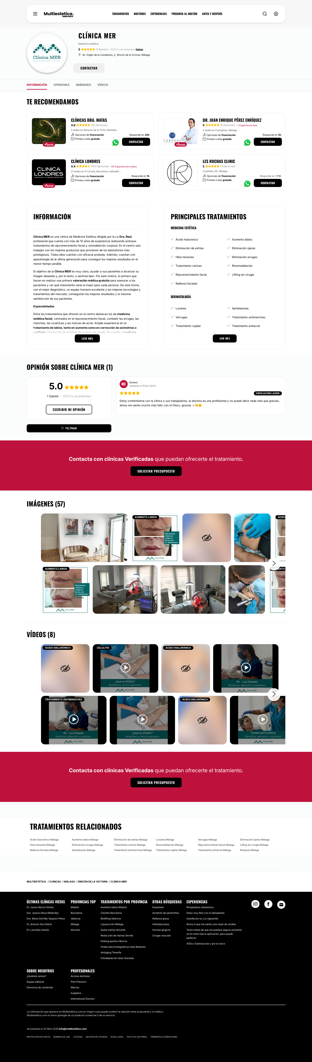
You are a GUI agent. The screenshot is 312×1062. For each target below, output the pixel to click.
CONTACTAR (89, 68)
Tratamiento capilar (188, 326)
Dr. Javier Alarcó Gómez (40, 907)
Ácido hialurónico (187, 239)
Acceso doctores (80, 976)
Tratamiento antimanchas (248, 317)
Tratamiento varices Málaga (129, 844)
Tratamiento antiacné (246, 326)
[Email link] (281, 905)
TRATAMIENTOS (120, 14)
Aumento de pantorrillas (165, 912)
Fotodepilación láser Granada (117, 958)
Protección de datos (38, 1037)
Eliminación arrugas (244, 257)
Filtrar (69, 428)
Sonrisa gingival (161, 929)
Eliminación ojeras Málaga (255, 839)
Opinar (139, 49)
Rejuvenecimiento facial (191, 274)
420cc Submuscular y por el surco (206, 943)
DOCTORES (140, 14)
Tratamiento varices (189, 265)
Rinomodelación (242, 265)
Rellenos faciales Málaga (44, 850)
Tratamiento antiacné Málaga (214, 850)
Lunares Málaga (165, 839)
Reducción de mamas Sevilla (117, 935)
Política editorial (137, 1037)
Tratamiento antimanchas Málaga (133, 850)
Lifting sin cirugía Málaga (254, 844)
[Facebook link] (268, 905)
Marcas (75, 987)
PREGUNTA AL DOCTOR (184, 14)
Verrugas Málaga (207, 839)
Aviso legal (117, 1037)
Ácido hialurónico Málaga (44, 839)
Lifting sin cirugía (243, 274)
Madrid (75, 907)
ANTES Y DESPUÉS (212, 14)
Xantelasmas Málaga (83, 850)
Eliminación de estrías (190, 248)
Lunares (181, 308)
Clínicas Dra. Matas (89, 120)
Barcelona (76, 912)
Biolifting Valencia (111, 918)
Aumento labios (242, 239)
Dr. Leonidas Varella (38, 929)
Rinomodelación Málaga (169, 844)
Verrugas (181, 317)
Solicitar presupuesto (156, 471)
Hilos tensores (185, 257)
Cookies (77, 1037)
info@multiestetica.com (72, 1028)
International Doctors (82, 998)
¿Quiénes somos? (36, 976)
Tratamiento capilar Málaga (171, 850)
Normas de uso (61, 1037)
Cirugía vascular (161, 935)
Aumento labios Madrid (113, 907)
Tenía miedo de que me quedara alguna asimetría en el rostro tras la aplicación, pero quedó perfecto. (214, 933)
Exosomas (158, 907)
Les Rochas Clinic (219, 161)
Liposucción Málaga (112, 924)
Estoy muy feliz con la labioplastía (206, 912)
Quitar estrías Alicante (113, 929)
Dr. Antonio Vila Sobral (39, 924)
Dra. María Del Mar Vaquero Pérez (46, 918)
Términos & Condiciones (164, 1037)
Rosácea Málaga (249, 850)
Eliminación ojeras (243, 248)
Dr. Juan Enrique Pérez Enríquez (232, 120)
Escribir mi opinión (69, 409)
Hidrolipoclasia (160, 924)
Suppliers (76, 993)
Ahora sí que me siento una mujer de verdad (211, 924)
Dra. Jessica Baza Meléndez (43, 912)
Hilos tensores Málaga (42, 844)
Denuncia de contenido (40, 987)
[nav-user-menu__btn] (276, 14)
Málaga (75, 924)
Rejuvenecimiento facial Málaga (216, 844)
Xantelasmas (240, 308)
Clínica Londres (85, 161)
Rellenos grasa (160, 918)
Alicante (75, 929)
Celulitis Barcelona (111, 912)
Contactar (136, 142)
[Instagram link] (255, 905)
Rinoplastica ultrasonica (200, 907)
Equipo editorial (35, 981)
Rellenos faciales (186, 283)
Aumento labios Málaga (85, 839)
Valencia (75, 918)
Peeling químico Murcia (114, 941)
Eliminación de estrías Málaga (131, 839)
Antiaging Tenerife (111, 952)
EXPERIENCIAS (159, 14)
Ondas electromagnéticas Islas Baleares (123, 946)
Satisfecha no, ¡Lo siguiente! (202, 918)
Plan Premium (78, 981)
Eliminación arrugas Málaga (87, 844)
